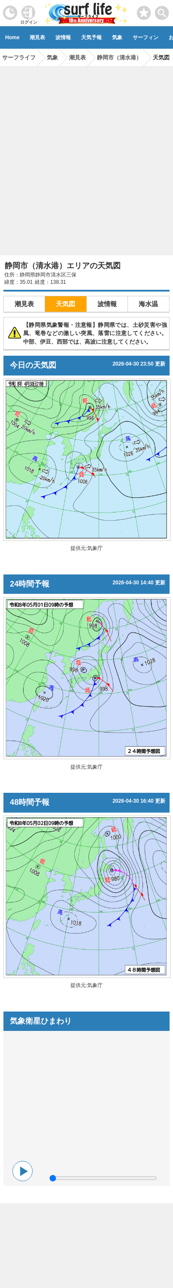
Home (12, 37)
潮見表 (37, 37)
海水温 (148, 303)
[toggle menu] (162, 10)
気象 (117, 37)
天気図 (65, 303)
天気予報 (91, 37)
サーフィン (145, 37)
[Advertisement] (86, 158)
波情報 (63, 37)
